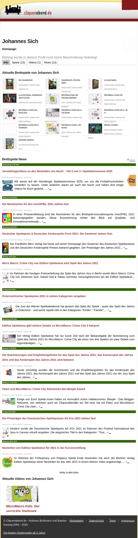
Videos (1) (34, 62)
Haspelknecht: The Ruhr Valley (63, 82)
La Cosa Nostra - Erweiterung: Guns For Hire (22, 97)
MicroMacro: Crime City (105, 95)
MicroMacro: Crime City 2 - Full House (64, 111)
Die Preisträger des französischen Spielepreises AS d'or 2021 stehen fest (49, 418)
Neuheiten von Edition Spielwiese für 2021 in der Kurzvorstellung (44, 447)
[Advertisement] (69, 29)
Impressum (128, 520)
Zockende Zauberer (18, 140)
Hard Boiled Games (110, 89)
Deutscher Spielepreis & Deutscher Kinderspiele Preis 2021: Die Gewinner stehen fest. (57, 233)
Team (112, 520)
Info (6, 62)
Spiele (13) (18, 62)
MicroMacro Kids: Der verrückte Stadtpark (62, 97)
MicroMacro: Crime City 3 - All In (107, 111)
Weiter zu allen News (69, 472)
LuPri (20, 148)
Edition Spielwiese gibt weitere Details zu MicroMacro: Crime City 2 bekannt (50, 325)
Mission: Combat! (103, 125)
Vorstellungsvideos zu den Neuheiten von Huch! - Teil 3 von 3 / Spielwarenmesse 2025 (57, 171)
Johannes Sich (23, 89)
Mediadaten (77, 520)
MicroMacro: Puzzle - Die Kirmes (63, 126)
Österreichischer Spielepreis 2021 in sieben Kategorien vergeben (43, 296)
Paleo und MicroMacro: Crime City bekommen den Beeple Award (43, 389)
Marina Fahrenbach (110, 129)
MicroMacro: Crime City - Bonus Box (20, 111)
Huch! (63, 102)
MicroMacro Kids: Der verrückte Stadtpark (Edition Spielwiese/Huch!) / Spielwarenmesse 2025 (23, 508)
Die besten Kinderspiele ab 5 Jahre (24, 532)
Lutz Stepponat (24, 144)
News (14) (50, 62)
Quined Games (24, 85)
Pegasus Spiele (109, 100)
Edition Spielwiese (110, 104)
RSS (132, 160)
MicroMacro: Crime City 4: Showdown (21, 126)
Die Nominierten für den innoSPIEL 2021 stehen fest (35, 204)
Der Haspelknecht (17, 80)
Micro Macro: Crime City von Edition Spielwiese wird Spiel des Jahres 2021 (50, 263)
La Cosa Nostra (102, 80)
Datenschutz (96, 520)
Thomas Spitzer (34, 85)
